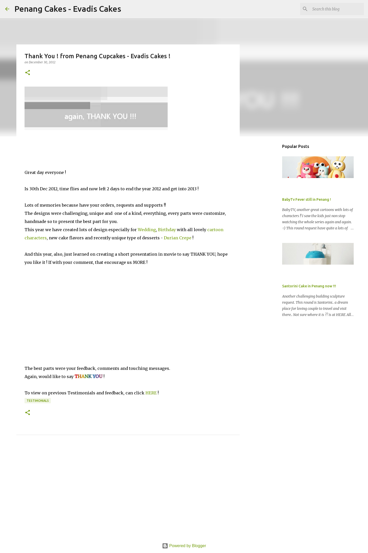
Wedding (147, 229)
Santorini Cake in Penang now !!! (309, 286)
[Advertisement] (128, 495)
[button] (28, 72)
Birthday (167, 229)
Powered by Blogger (184, 546)
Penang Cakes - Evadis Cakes (67, 8)
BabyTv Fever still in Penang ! (306, 199)
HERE (151, 392)
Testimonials (38, 400)
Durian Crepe (177, 237)
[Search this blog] (337, 9)
